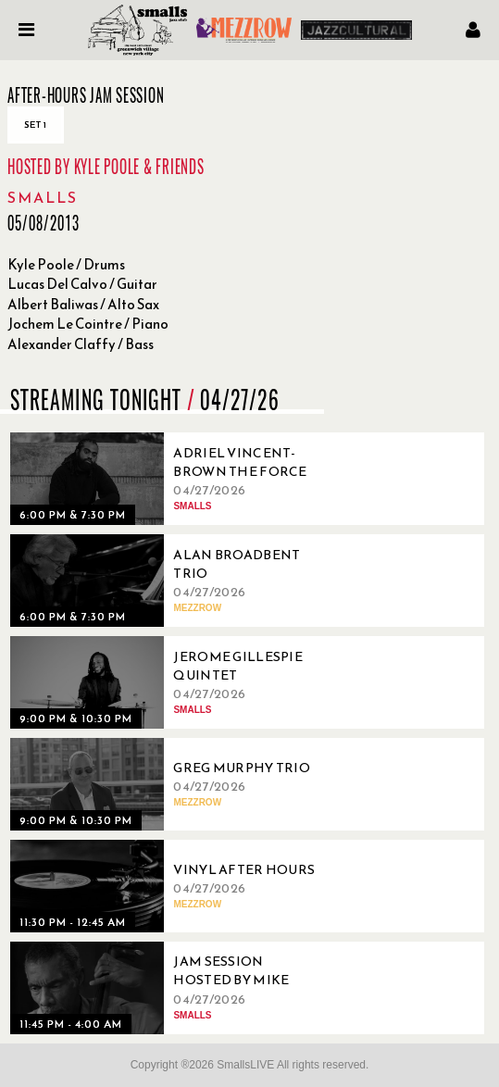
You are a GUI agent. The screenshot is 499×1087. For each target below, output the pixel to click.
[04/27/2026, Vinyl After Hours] (167, 886)
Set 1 (35, 124)
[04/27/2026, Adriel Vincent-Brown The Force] (167, 478)
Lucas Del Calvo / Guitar (82, 283)
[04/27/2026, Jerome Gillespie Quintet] (167, 682)
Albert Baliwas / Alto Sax (83, 304)
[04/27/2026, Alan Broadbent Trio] (167, 580)
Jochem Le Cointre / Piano (87, 323)
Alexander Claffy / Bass (80, 344)
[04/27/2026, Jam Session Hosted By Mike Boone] (167, 988)
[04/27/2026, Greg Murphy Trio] (167, 784)
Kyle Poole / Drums (66, 264)
